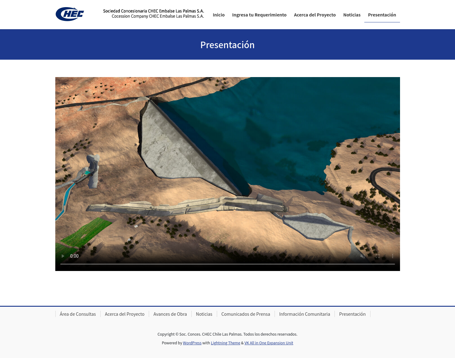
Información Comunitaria (304, 314)
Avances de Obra (170, 314)
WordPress (192, 342)
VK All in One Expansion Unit (268, 342)
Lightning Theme (225, 342)
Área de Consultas (78, 314)
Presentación (352, 314)
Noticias (204, 314)
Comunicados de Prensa (245, 314)
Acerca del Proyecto (125, 314)
